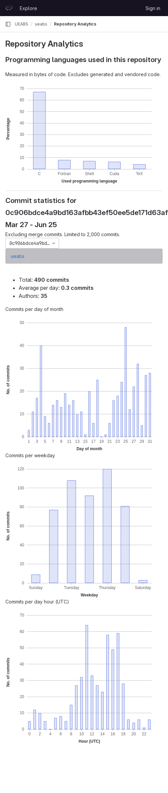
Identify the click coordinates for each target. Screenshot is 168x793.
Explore (28, 8)
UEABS (21, 24)
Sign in (153, 8)
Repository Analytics (75, 24)
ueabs (17, 256)
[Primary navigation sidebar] (8, 24)
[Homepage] (9, 8)
